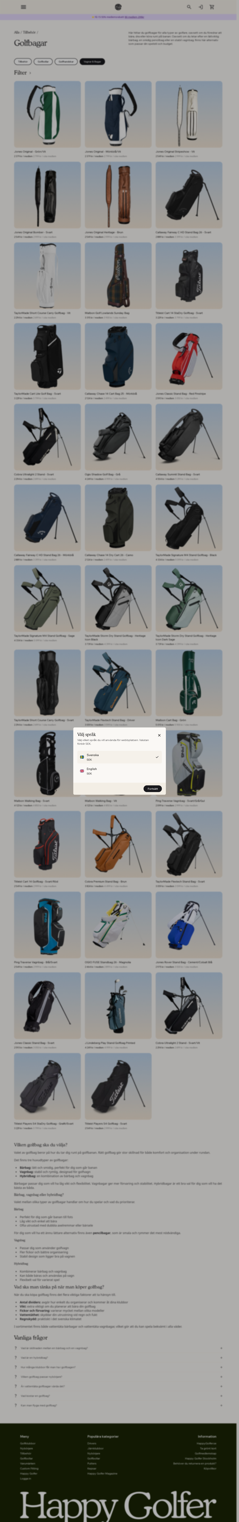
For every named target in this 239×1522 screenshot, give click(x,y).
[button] (159, 739)
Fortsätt (153, 788)
